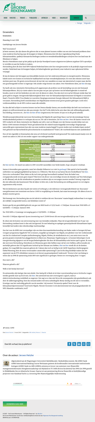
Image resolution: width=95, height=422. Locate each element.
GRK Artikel (32, 332)
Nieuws (38, 332)
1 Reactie (43, 332)
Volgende (87, 23)
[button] (86, 17)
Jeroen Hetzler (9, 332)
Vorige (79, 23)
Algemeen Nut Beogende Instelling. (53, 415)
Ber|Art (40, 413)
